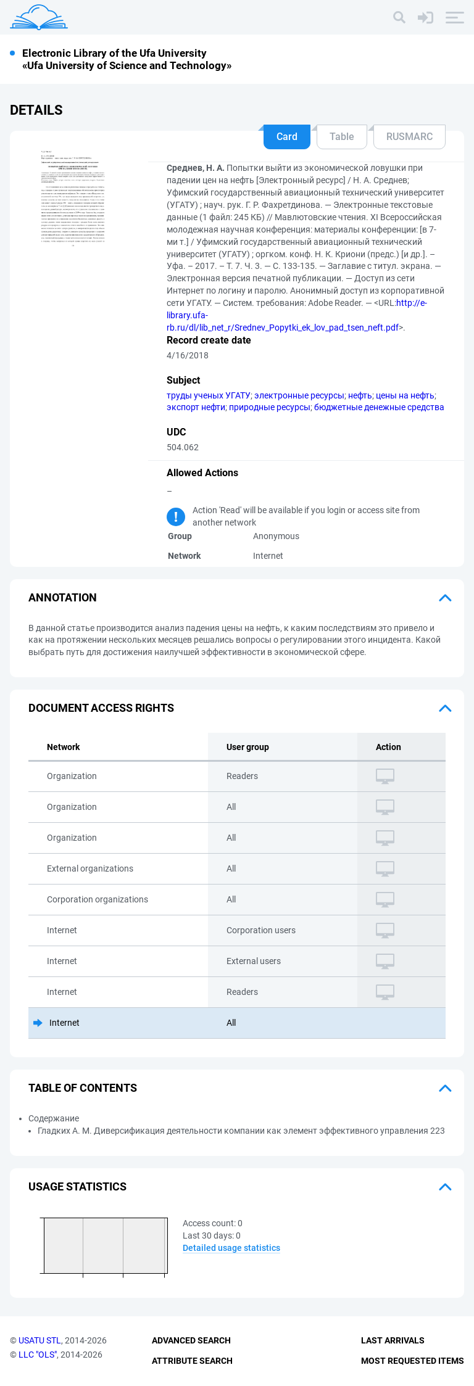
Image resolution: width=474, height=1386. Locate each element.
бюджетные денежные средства (379, 407)
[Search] (399, 17)
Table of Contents (82, 1087)
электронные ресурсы (299, 395)
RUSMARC (409, 136)
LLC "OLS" (38, 1354)
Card (286, 136)
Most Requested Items (412, 1361)
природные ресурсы (269, 407)
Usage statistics (77, 1186)
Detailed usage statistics (231, 1248)
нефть (360, 395)
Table (342, 136)
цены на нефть (405, 395)
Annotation (62, 597)
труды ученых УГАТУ (209, 395)
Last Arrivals (393, 1340)
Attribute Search (192, 1361)
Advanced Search (191, 1340)
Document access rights (101, 707)
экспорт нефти (196, 407)
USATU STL (40, 1340)
